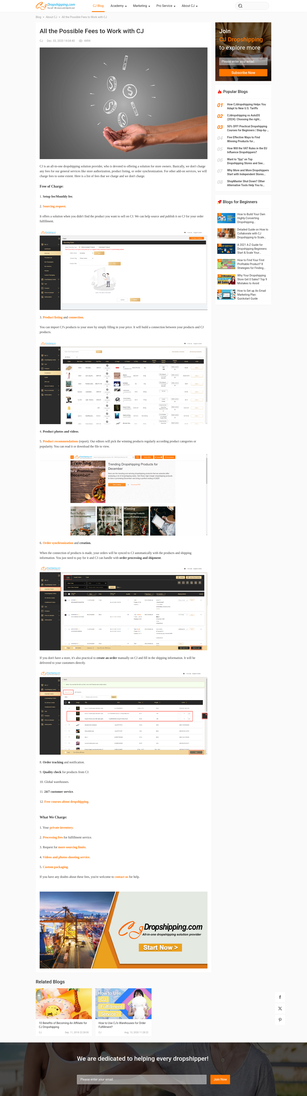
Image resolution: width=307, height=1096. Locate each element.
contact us (121, 876)
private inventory (61, 827)
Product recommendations (60, 441)
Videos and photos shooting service (66, 857)
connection (76, 317)
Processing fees (53, 837)
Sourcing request (54, 206)
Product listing (53, 317)
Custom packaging (55, 867)
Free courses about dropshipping (66, 801)
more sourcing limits (72, 847)
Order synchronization (58, 543)
